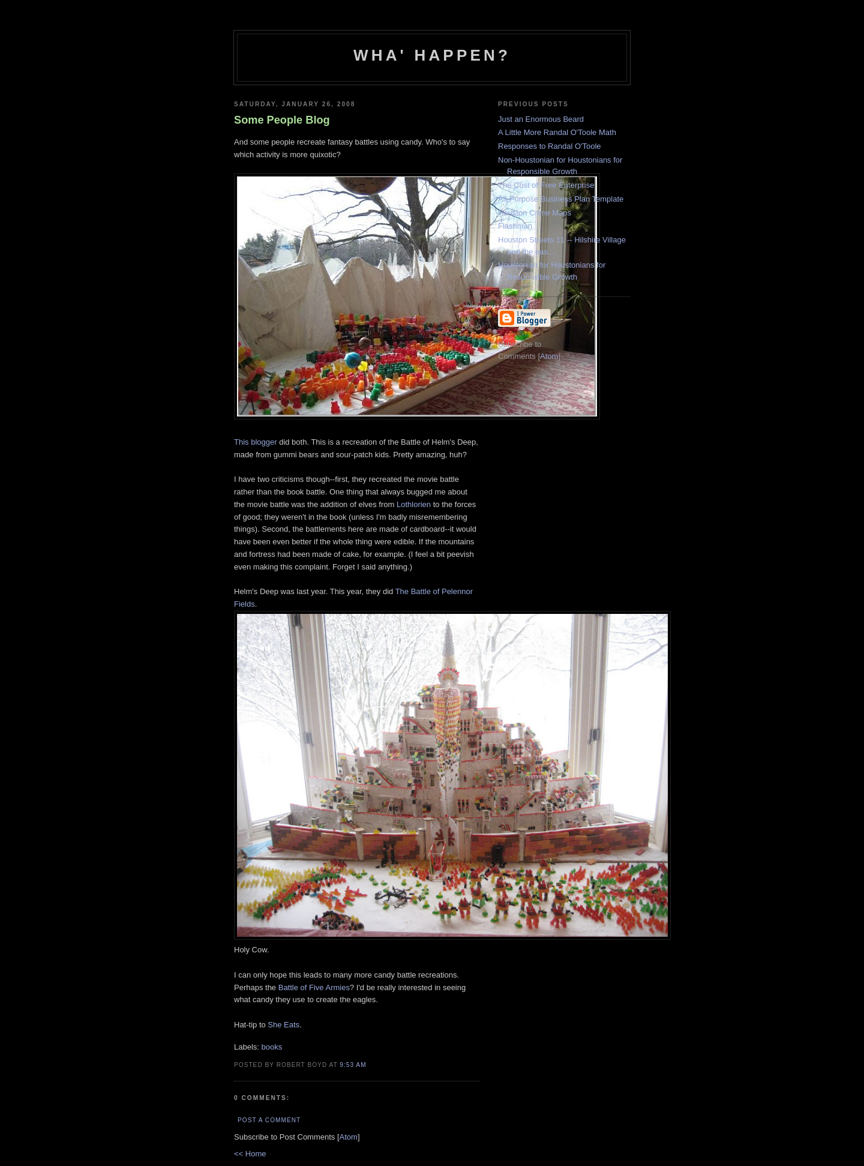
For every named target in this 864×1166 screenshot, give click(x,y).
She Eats (283, 1024)
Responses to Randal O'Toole (549, 146)
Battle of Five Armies (314, 987)
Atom (349, 1136)
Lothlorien (415, 504)
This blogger (255, 441)
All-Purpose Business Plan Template (560, 198)
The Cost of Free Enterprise (546, 185)
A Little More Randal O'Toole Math (557, 132)
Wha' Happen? (432, 55)
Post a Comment (269, 1120)
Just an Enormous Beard (541, 119)
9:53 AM (353, 1065)
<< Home (250, 1153)
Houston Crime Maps (534, 212)
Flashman (515, 225)
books (272, 1046)
